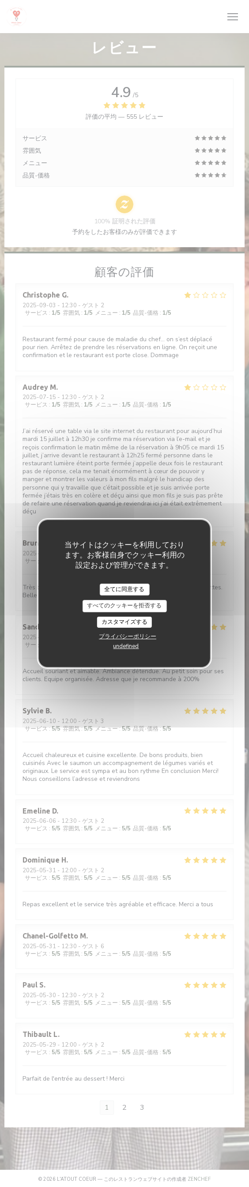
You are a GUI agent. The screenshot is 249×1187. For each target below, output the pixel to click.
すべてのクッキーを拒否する (124, 606)
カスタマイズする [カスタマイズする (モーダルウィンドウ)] (124, 622)
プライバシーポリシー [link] (127, 637)
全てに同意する (124, 589)
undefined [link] (126, 646)
